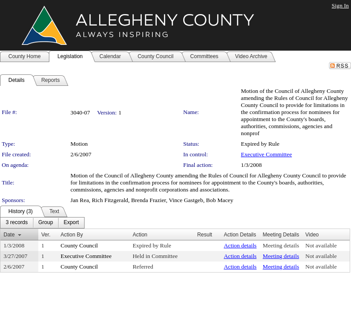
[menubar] (42, 223)
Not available (320, 245)
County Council (79, 245)
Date (9, 235)
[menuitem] (16, 222)
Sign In (340, 5)
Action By (72, 235)
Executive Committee (266, 154)
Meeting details (281, 245)
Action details (240, 245)
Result (204, 235)
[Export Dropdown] (71, 222)
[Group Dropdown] (45, 222)
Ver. (46, 235)
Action (140, 235)
